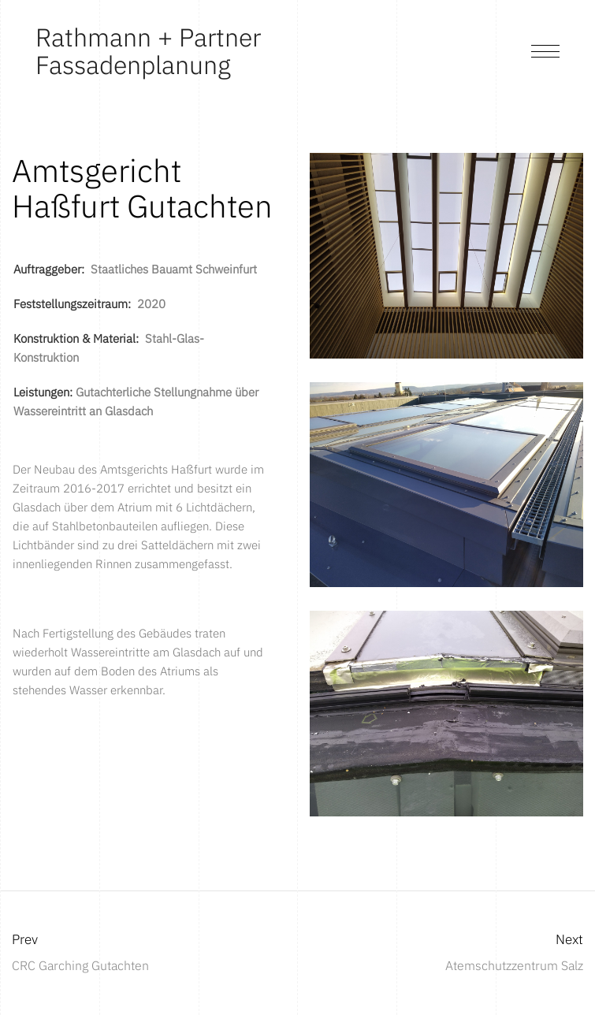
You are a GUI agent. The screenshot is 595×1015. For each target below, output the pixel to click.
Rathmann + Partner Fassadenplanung (148, 50)
